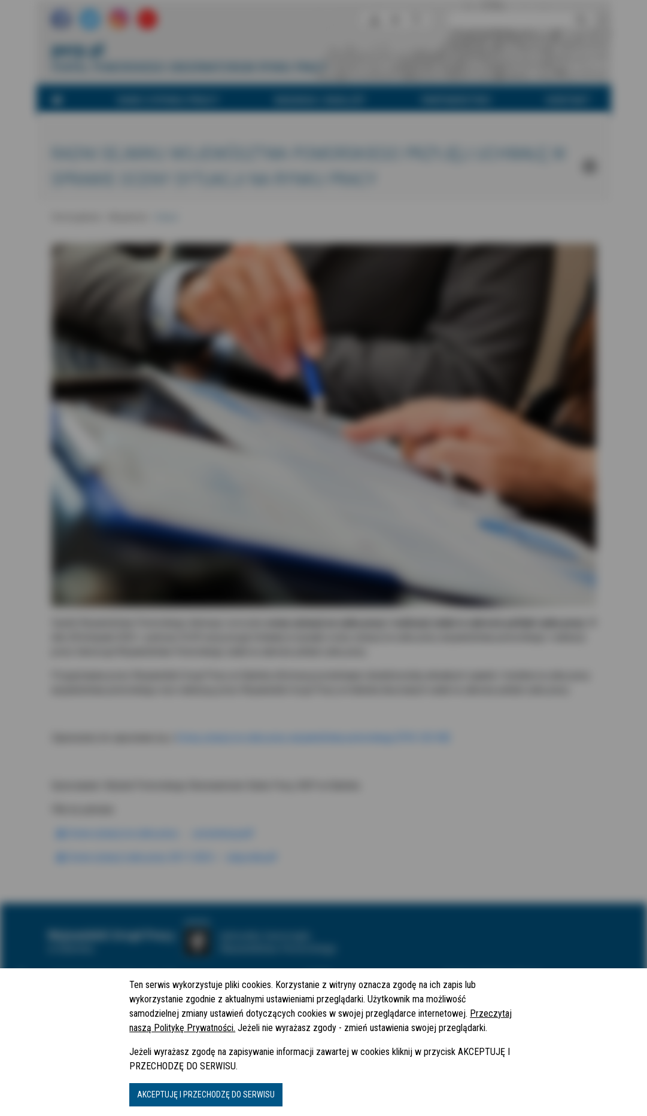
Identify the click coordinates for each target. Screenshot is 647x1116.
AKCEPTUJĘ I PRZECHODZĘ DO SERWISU (206, 1094)
